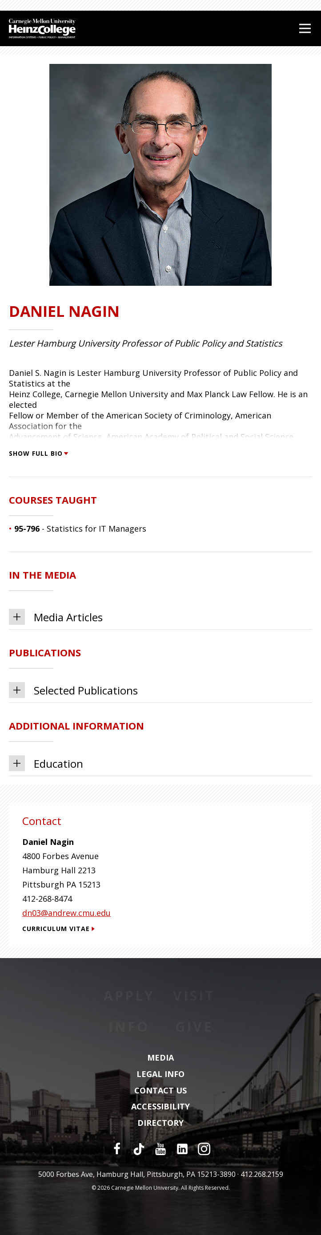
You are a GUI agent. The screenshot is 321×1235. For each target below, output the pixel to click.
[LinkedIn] (182, 1149)
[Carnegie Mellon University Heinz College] (42, 29)
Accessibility (160, 1107)
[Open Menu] (305, 28)
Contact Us (160, 1091)
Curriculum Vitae (58, 928)
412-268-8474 (47, 898)
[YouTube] (160, 1149)
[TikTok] (138, 1149)
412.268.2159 (262, 1174)
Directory (160, 1123)
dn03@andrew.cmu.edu (66, 913)
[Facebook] (117, 1149)
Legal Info (160, 1074)
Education (46, 763)
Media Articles (56, 617)
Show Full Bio (38, 453)
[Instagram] (204, 1149)
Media (160, 1058)
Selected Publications (73, 690)
